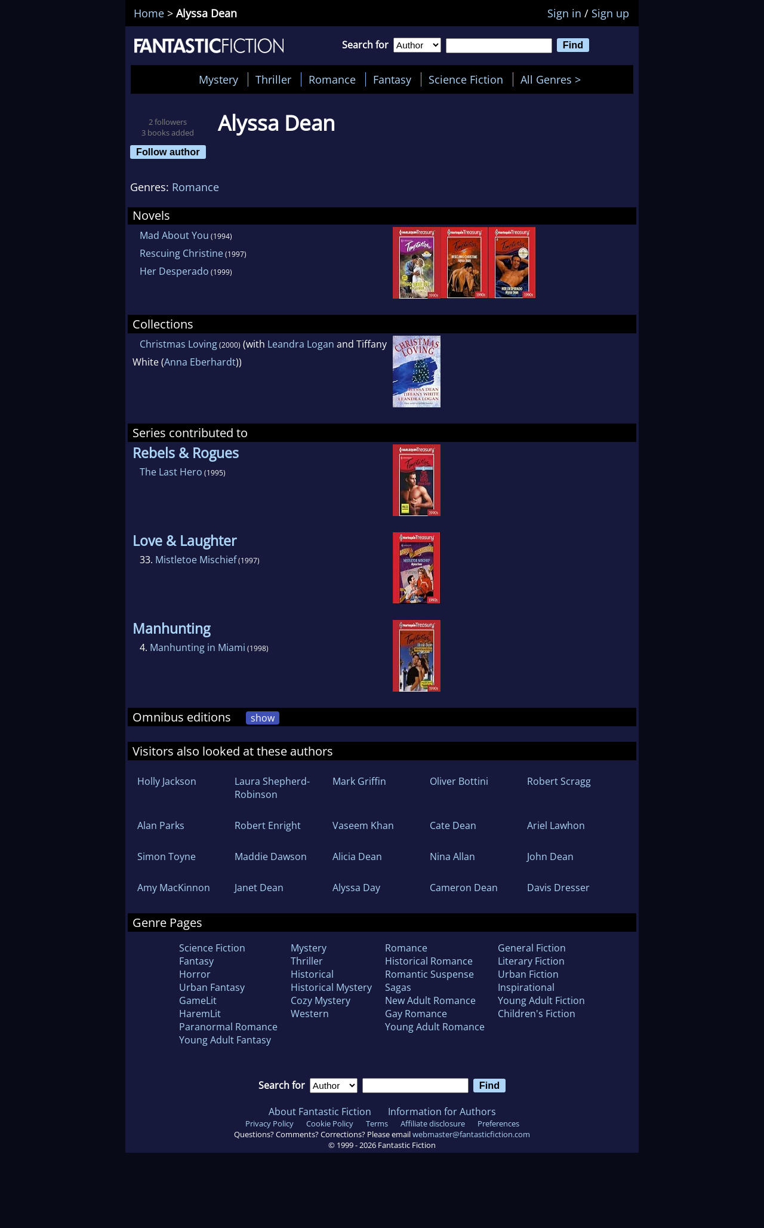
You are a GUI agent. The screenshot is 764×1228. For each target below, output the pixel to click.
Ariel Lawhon (556, 825)
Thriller (273, 79)
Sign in (564, 13)
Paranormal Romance (228, 1026)
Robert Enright (268, 825)
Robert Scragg (559, 781)
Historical (312, 974)
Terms (377, 1123)
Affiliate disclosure (433, 1123)
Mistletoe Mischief (195, 559)
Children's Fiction (536, 1013)
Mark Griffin (359, 781)
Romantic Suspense (429, 974)
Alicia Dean (357, 856)
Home (149, 13)
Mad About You (174, 235)
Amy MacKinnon (173, 887)
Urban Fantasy (212, 987)
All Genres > (553, 79)
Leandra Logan (300, 344)
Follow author (168, 151)
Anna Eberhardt (200, 362)
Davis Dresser (558, 887)
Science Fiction (466, 79)
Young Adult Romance (435, 1026)
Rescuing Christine (181, 253)
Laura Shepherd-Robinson (272, 788)
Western (310, 1013)
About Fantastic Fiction (320, 1111)
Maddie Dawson (271, 856)
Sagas (398, 987)
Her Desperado (174, 271)
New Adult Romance (430, 1000)
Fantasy (392, 79)
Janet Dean (259, 887)
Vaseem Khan (363, 825)
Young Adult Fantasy (225, 1039)
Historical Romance (429, 961)
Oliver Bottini (459, 781)
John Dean (550, 856)
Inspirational (526, 987)
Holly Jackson (166, 781)
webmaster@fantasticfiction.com (471, 1134)
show (263, 717)
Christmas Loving (178, 344)
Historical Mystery (331, 987)
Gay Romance (416, 1013)
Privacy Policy (269, 1123)
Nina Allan (452, 856)
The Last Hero (171, 471)
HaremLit (200, 1013)
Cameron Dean (464, 887)
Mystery (218, 79)
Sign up (610, 13)
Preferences (498, 1123)
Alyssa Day (356, 887)
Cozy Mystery (320, 1000)
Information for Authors (442, 1111)
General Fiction (532, 947)
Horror (195, 974)
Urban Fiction (528, 974)
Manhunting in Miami (197, 647)
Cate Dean (453, 825)
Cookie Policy (329, 1123)
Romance (332, 79)
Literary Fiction (531, 961)
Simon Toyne (166, 856)
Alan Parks (160, 825)
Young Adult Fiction (541, 1000)
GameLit (198, 1000)
